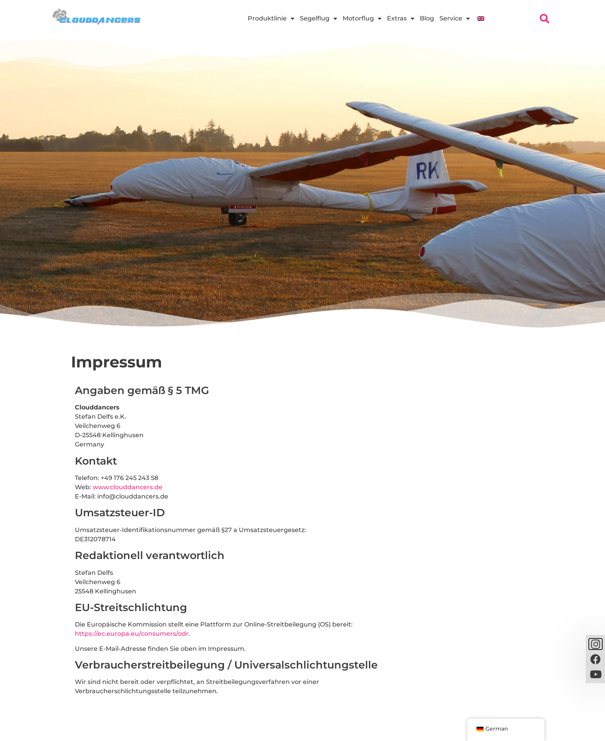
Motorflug (362, 18)
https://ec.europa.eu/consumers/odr (132, 633)
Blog (427, 18)
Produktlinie (271, 18)
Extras (400, 18)
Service (454, 18)
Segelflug (318, 18)
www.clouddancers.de (127, 487)
